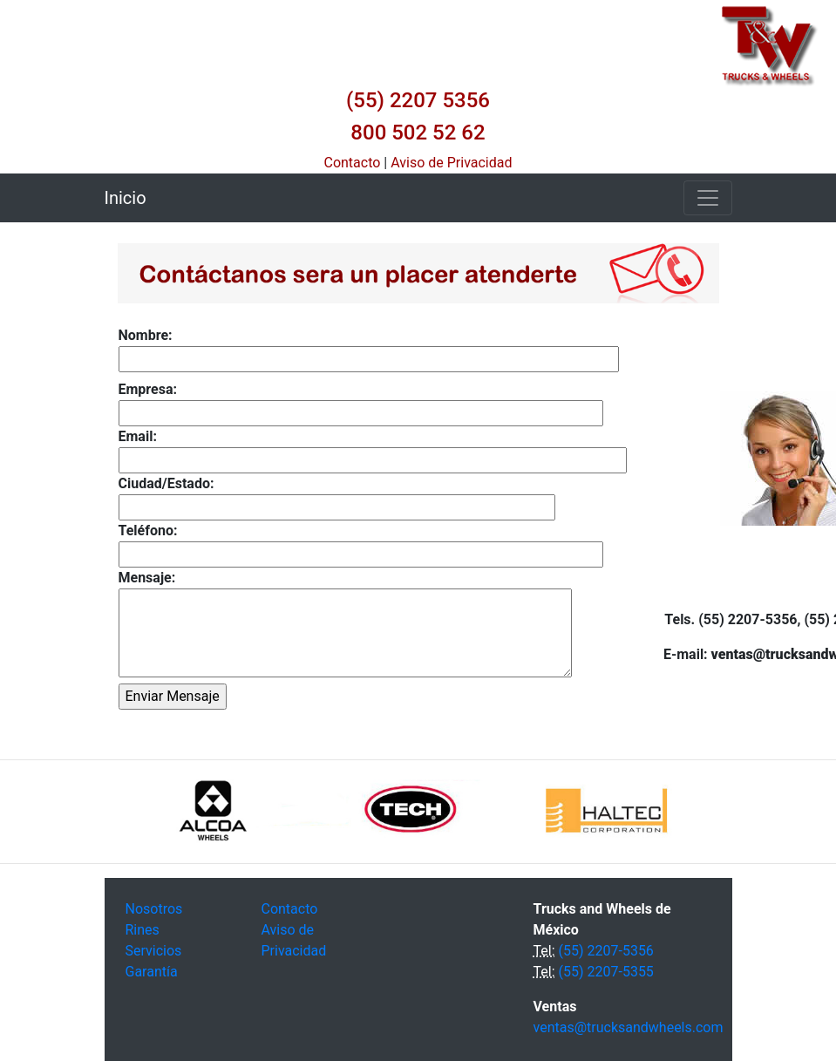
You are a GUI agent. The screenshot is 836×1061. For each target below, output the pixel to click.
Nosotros (154, 909)
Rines (143, 930)
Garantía (152, 971)
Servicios (154, 950)
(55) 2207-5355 (604, 971)
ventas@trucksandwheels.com (629, 1027)
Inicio (125, 197)
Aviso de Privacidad (451, 162)
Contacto (353, 162)
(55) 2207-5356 (604, 950)
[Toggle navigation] (707, 197)
